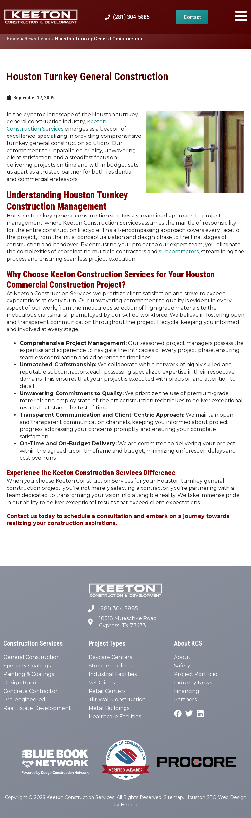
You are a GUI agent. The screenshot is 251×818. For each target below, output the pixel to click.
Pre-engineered (24, 700)
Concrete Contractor (30, 691)
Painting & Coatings (28, 674)
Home (13, 39)
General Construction (31, 657)
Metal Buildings (109, 708)
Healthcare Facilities (115, 717)
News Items (37, 39)
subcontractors (179, 252)
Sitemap (173, 797)
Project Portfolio (195, 674)
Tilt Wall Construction (117, 700)
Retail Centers (107, 691)
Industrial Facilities (113, 674)
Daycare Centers (110, 657)
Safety (182, 666)
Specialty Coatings (27, 666)
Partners (185, 700)
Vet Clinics (102, 683)
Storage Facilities (110, 666)
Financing (186, 691)
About (182, 657)
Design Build (20, 683)
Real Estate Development (37, 708)
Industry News (193, 683)
